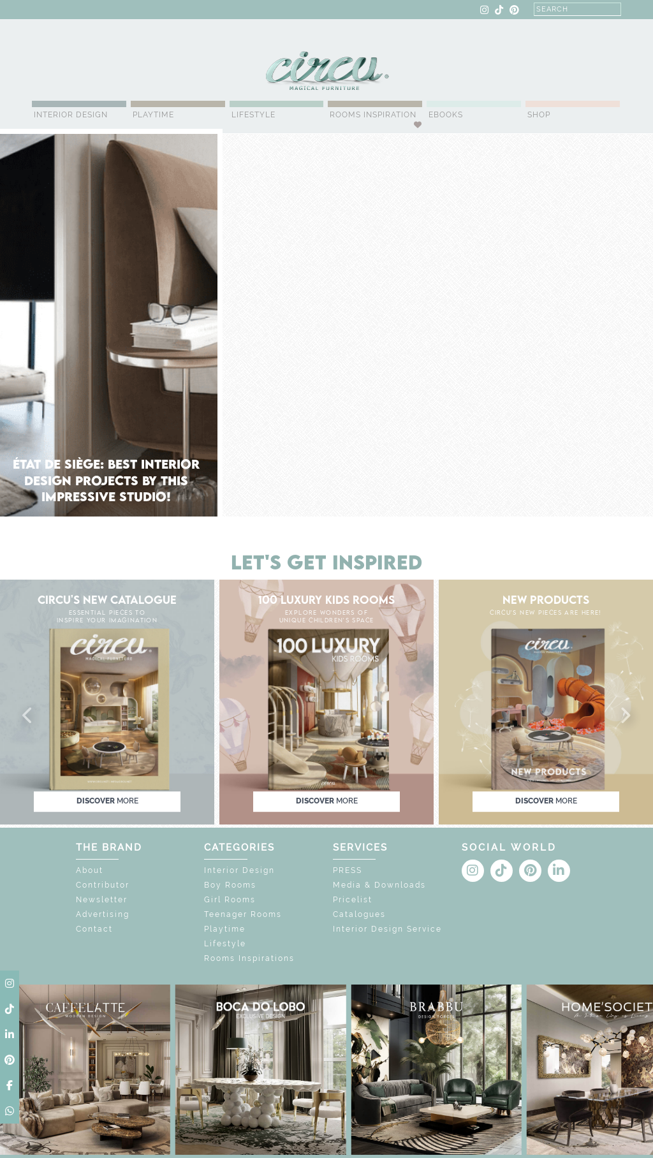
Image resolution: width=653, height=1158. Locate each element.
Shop (538, 114)
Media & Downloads (379, 885)
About (89, 870)
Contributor (102, 885)
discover (107, 800)
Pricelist (352, 899)
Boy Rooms (230, 885)
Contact (94, 929)
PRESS (347, 870)
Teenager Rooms (243, 914)
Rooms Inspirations (249, 958)
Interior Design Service (387, 929)
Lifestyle (253, 114)
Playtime (153, 114)
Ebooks (446, 114)
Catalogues (359, 914)
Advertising (102, 914)
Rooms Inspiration (373, 114)
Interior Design (71, 114)
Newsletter (102, 899)
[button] (28, 716)
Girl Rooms (230, 899)
